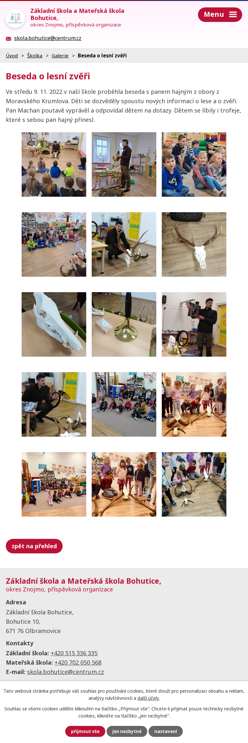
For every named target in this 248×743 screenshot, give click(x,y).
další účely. (149, 698)
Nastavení (166, 731)
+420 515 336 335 (74, 653)
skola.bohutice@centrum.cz (65, 672)
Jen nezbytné (127, 731)
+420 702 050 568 (78, 662)
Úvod (12, 55)
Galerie (60, 55)
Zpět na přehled (34, 546)
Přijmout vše (84, 731)
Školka (34, 55)
